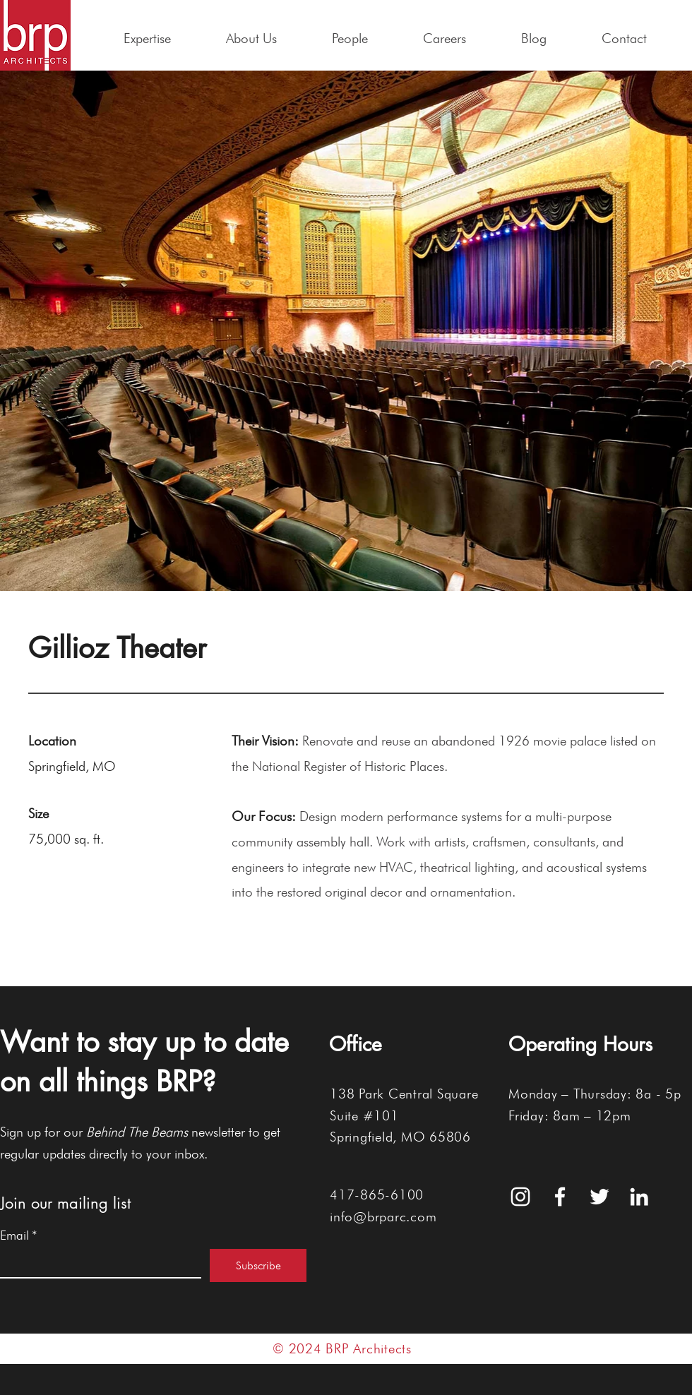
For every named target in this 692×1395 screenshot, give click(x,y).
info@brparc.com (383, 1216)
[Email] (96, 1263)
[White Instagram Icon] (520, 1196)
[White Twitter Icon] (599, 1196)
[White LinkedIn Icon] (639, 1196)
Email (18, 1235)
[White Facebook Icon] (560, 1196)
